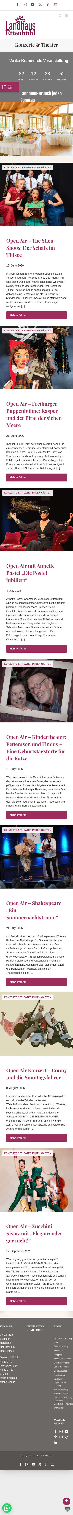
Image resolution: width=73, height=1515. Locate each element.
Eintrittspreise (59, 1375)
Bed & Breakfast (61, 1367)
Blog (56, 1371)
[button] (7, 1508)
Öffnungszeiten (60, 1346)
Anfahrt (57, 1342)
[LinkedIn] (55, 1442)
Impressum (58, 1408)
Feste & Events (60, 1389)
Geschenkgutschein (62, 1363)
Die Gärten (58, 1379)
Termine (68, 1359)
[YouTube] (66, 1431)
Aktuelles (63, 1371)
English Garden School (60, 1384)
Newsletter (58, 1359)
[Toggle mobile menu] (66, 15)
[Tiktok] (66, 1437)
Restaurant (58, 1351)
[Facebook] (55, 1431)
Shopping (58, 1355)
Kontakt (65, 1393)
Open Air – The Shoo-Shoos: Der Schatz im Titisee (31, 247)
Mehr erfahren (18, 315)
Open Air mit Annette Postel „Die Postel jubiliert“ (30, 572)
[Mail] (61, 1437)
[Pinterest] (55, 1437)
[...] (23, 306)
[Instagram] (61, 1431)
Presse (57, 1393)
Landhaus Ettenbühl (62, 1338)
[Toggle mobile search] (60, 15)
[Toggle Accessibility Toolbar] (66, 1501)
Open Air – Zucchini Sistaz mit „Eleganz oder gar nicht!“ (34, 1233)
